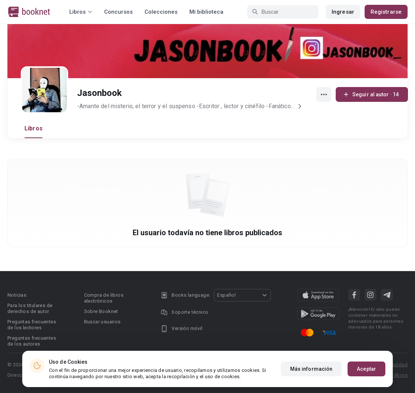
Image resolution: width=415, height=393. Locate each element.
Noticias (16, 295)
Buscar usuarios (102, 321)
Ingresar (343, 12)
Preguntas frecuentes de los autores (31, 341)
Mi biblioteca (206, 12)
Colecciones (161, 12)
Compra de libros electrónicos (103, 298)
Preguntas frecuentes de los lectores (31, 324)
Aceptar (366, 369)
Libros (33, 128)
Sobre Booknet (101, 311)
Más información (311, 369)
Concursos (118, 12)
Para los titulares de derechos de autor (29, 308)
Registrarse (386, 12)
